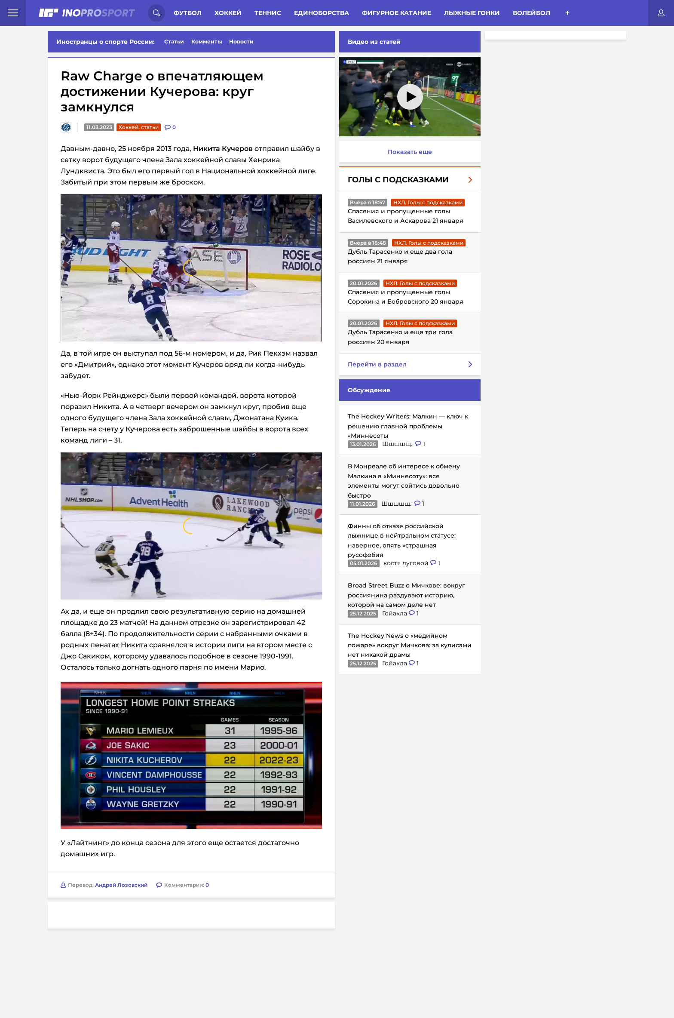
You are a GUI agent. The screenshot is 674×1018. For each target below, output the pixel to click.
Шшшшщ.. (398, 444)
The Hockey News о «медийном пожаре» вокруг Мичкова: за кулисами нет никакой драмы (410, 645)
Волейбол (531, 13)
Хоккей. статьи (139, 127)
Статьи (174, 41)
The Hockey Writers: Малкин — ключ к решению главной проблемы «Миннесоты (408, 426)
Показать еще (410, 152)
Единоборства (321, 13)
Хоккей (228, 13)
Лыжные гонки (472, 13)
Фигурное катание (396, 13)
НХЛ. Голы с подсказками (428, 202)
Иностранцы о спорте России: (105, 42)
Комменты (206, 41)
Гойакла (395, 613)
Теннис (267, 13)
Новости (241, 41)
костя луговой (406, 563)
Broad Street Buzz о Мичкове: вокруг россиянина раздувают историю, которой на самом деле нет (406, 595)
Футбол (188, 13)
